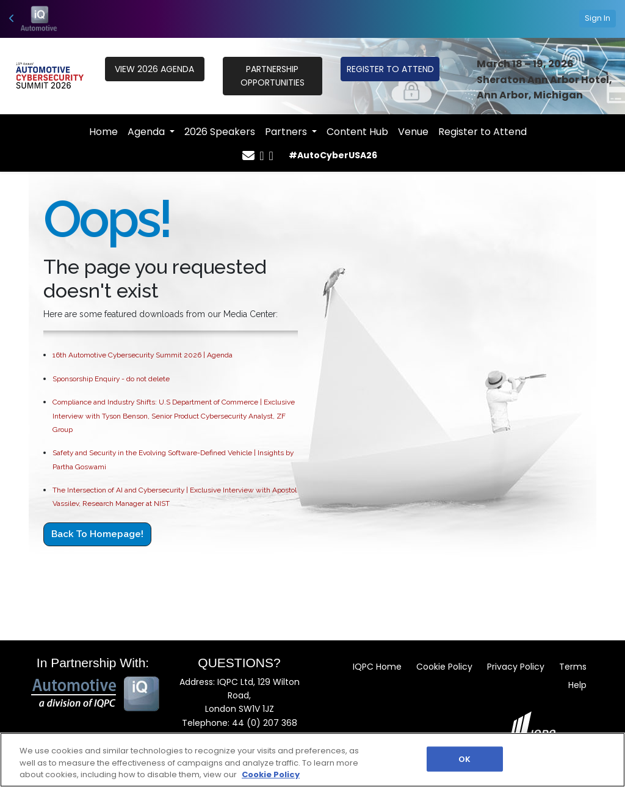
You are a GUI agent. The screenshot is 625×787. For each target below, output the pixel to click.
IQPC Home (377, 667)
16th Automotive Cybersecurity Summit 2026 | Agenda (142, 355)
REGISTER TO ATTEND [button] (390, 69)
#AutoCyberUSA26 (333, 155)
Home (103, 132)
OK (464, 758)
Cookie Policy (444, 667)
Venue (413, 132)
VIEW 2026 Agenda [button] (154, 69)
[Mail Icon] (248, 156)
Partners (287, 132)
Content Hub (357, 132)
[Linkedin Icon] (271, 156)
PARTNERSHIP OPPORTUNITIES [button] (272, 76)
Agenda (147, 132)
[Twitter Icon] (261, 156)
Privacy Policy (515, 667)
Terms (573, 667)
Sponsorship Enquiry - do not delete (111, 379)
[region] (312, 760)
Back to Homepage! (97, 534)
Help (577, 685)
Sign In (597, 18)
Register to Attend (482, 132)
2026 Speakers (219, 132)
